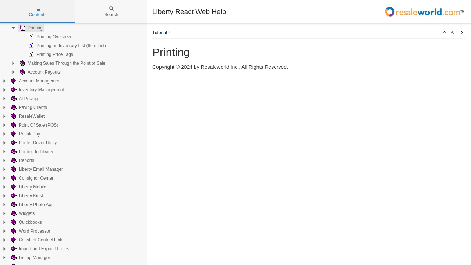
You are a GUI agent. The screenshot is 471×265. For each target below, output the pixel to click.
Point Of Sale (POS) (33, 125)
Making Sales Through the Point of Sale (61, 63)
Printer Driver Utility (33, 142)
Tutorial (159, 32)
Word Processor (29, 231)
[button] (444, 32)
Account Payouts (39, 72)
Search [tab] (111, 11)
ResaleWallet (27, 116)
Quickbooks (25, 222)
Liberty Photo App (31, 204)
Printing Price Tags (50, 54)
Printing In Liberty (31, 151)
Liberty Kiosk (26, 195)
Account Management (35, 81)
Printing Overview (49, 36)
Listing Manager (29, 257)
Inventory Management (36, 89)
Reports (21, 160)
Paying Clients (28, 107)
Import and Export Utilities (39, 248)
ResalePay (24, 134)
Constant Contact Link (35, 240)
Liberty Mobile (27, 187)
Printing (30, 28)
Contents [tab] (37, 11)
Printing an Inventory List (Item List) (66, 45)
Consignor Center (31, 178)
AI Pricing (23, 98)
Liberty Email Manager (36, 169)
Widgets (22, 213)
